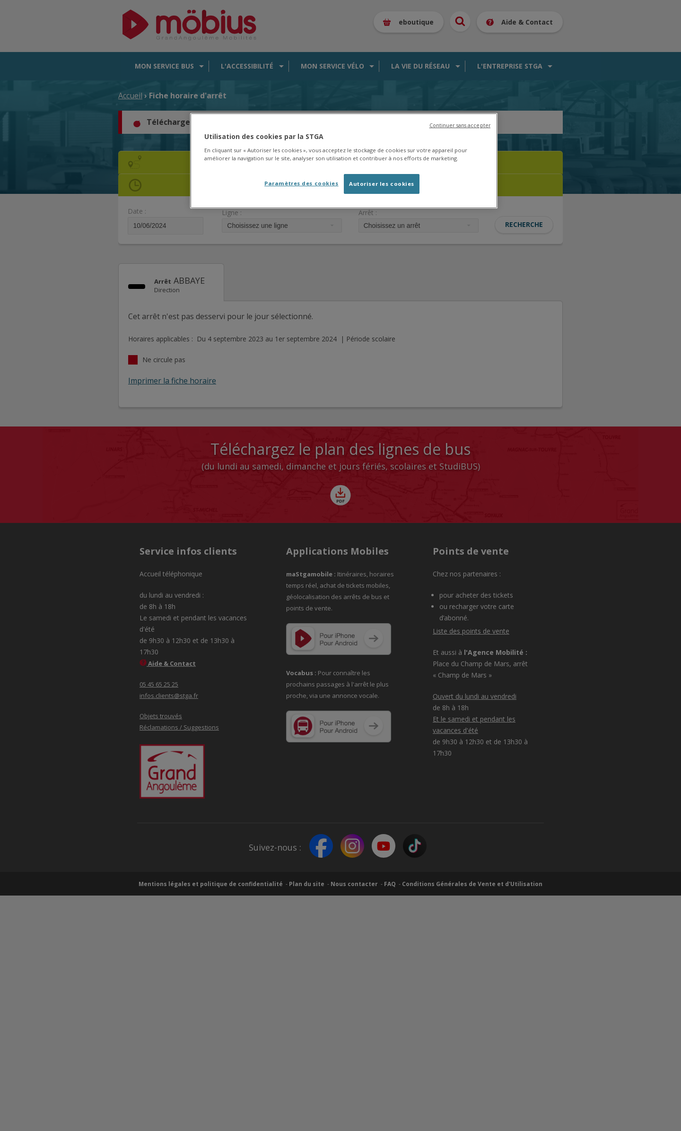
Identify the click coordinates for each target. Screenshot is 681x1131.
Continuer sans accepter (459, 125)
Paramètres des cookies (301, 183)
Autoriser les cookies (381, 183)
